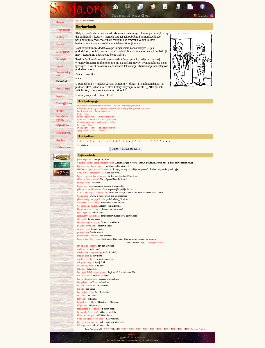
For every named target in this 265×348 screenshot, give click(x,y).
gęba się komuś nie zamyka (89, 189)
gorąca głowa (83, 232)
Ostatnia (160, 242)
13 (135, 329)
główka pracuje (83, 212)
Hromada (60, 110)
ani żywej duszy (84, 262)
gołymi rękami (83, 229)
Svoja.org (78, 20)
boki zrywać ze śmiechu (87, 322)
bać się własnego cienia (87, 279)
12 (132, 329)
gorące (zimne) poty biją (87, 235)
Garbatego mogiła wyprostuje (90, 166)
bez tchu (80, 289)
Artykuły (60, 37)
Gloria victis (82, 196)
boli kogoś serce (84, 325)
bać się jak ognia (84, 275)
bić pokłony (82, 305)
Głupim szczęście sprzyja (88, 222)
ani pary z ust (83, 255)
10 (125, 329)
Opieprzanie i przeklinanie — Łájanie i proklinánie (96, 119)
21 (163, 329)
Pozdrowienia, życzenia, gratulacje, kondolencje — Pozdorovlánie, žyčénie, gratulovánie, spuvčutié (113, 108)
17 (149, 329)
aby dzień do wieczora (86, 246)
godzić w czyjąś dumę (86, 225)
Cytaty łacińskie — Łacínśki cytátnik (91, 130)
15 (142, 329)
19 (156, 329)
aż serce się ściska (85, 265)
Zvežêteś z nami (63, 147)
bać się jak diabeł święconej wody (92, 272)
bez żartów (82, 295)
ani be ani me (83, 249)
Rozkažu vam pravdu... (62, 118)
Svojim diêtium (63, 29)
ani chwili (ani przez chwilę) (89, 252)
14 (139, 329)
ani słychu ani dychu (86, 259)
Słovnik (59, 66)
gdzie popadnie (83, 182)
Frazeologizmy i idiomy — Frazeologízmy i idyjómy (97, 127)
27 (184, 329)
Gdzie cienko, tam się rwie (88, 172)
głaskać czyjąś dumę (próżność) (91, 199)
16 (146, 329)
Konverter (60, 96)
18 (153, 329)
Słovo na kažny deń (63, 74)
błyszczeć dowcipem (86, 315)
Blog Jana (60, 140)
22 (167, 329)
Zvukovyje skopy (64, 103)
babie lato (81, 269)
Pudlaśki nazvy (63, 88)
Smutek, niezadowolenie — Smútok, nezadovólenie (96, 116)
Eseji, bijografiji (63, 51)
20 (160, 329)
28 (188, 329)
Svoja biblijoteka (63, 132)
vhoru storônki (132, 334)
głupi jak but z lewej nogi (88, 216)
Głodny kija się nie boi (87, 206)
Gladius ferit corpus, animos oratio (92, 192)
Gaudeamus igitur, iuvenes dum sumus (94, 169)
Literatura (60, 44)
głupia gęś (81, 219)
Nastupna (152, 242)
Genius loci (82, 186)
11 (128, 329)
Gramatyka (61, 59)
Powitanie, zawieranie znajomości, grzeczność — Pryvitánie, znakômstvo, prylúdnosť (108, 105)
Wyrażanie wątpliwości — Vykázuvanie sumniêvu (96, 122)
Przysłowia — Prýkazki (85, 125)
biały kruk (81, 299)
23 (170, 329)
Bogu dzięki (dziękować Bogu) (90, 318)
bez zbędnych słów (85, 292)
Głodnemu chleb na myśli (88, 202)
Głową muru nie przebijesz (89, 209)
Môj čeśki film (62, 125)
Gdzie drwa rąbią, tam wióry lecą (91, 176)
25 (177, 329)
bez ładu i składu (84, 285)
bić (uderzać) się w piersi (88, 308)
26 (181, 329)
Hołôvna (60, 22)
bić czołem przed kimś (86, 302)
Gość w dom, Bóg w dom (88, 239)
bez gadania (82, 282)
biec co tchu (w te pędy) (87, 312)
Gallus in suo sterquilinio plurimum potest (95, 162)
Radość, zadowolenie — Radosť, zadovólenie (93, 111)
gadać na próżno (84, 159)
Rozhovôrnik (61, 81)
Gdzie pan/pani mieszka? (88, 179)
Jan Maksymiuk (141, 337)
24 (174, 329)
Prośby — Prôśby (83, 114)
